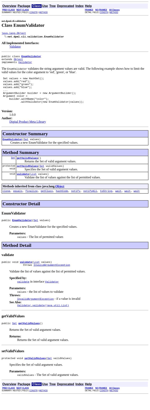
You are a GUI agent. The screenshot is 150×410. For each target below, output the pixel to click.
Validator (15, 47)
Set (26, 148)
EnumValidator (12, 148)
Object (18, 61)
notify (75, 202)
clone (6, 202)
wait (118, 202)
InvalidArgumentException (52, 277)
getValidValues (27, 167)
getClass (47, 202)
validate (23, 184)
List (33, 184)
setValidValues (27, 176)
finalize (31, 202)
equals (17, 202)
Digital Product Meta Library (27, 130)
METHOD (43, 12)
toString (106, 202)
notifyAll (90, 202)
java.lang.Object (14, 33)
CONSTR (33, 12)
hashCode (62, 202)
